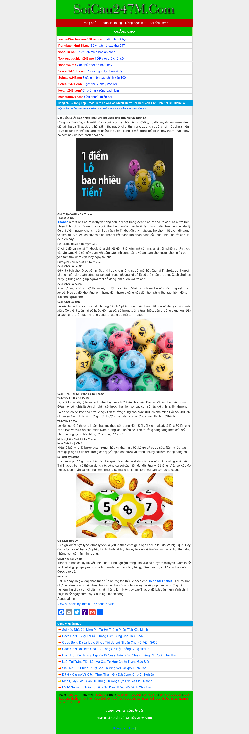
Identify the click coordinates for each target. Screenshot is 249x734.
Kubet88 (122, 694)
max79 (62, 702)
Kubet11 (72, 694)
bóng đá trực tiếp (170, 694)
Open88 (74, 702)
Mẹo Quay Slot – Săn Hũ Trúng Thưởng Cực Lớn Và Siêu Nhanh (107, 681)
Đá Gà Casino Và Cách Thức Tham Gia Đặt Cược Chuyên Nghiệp (108, 674)
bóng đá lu (150, 694)
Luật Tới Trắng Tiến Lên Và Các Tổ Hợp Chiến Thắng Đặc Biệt (105, 661)
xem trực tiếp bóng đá (103, 698)
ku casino (100, 694)
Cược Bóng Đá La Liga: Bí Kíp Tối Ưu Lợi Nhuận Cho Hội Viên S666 (109, 642)
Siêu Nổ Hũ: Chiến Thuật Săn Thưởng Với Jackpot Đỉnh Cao (104, 668)
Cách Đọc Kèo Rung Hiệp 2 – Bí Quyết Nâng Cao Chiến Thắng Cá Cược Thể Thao (119, 655)
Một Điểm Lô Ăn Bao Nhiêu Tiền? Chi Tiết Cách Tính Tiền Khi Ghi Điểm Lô (102, 108)
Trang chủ (63, 103)
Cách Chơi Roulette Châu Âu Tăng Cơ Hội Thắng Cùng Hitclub (105, 649)
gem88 (183, 698)
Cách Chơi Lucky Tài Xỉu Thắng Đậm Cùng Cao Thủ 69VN (102, 636)
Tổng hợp (80, 103)
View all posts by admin (73, 604)
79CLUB (135, 694)
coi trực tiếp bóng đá (163, 698)
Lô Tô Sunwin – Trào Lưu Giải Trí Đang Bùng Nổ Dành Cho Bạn (106, 687)
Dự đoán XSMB (103, 604)
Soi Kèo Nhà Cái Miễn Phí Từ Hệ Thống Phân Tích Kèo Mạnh (105, 629)
